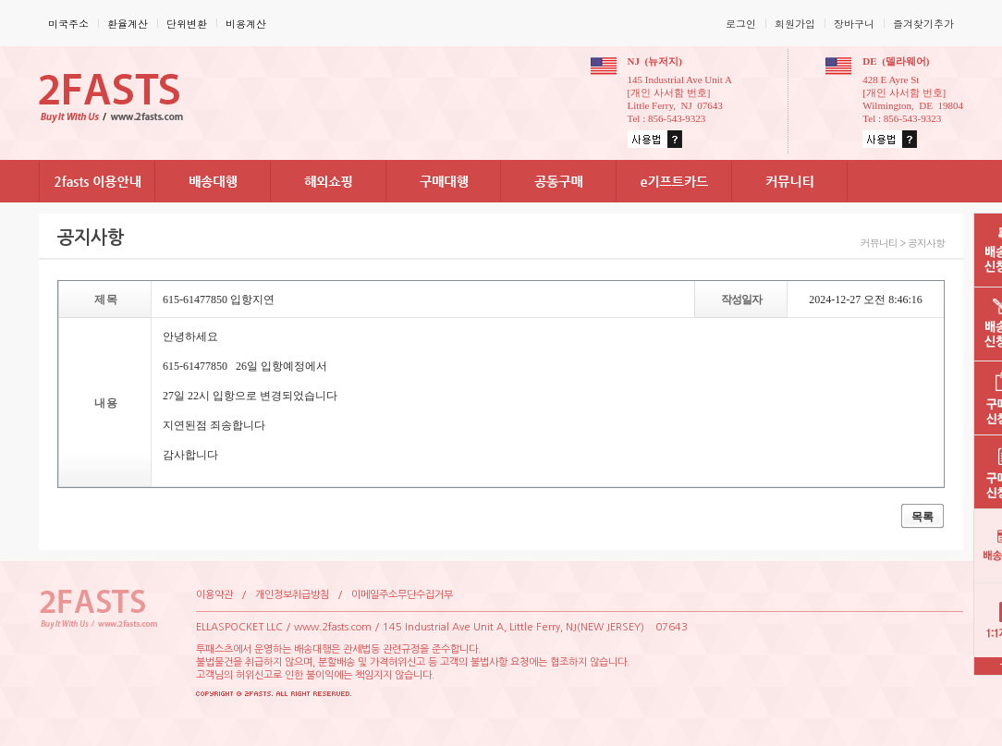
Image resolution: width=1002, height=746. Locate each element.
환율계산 (127, 24)
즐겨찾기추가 (923, 24)
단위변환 (186, 24)
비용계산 (246, 24)
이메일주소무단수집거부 (402, 595)
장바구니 (854, 24)
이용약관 (214, 595)
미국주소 (68, 24)
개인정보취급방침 (292, 595)
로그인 (741, 24)
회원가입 (795, 24)
